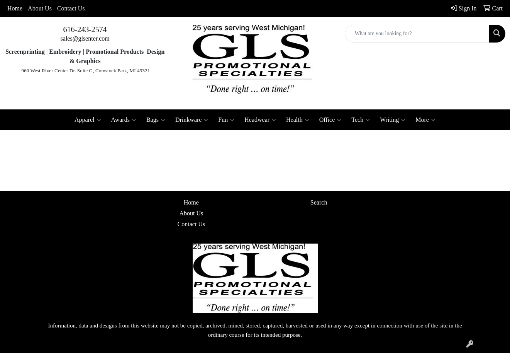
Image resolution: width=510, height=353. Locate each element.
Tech (360, 119)
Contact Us (71, 8)
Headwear (260, 119)
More (425, 119)
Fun (226, 119)
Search (318, 202)
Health (297, 119)
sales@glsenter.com (85, 38)
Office (330, 119)
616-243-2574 (85, 29)
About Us (40, 8)
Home (14, 8)
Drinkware (191, 119)
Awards (123, 119)
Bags (155, 119)
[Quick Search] (417, 34)
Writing (392, 119)
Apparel (88, 119)
